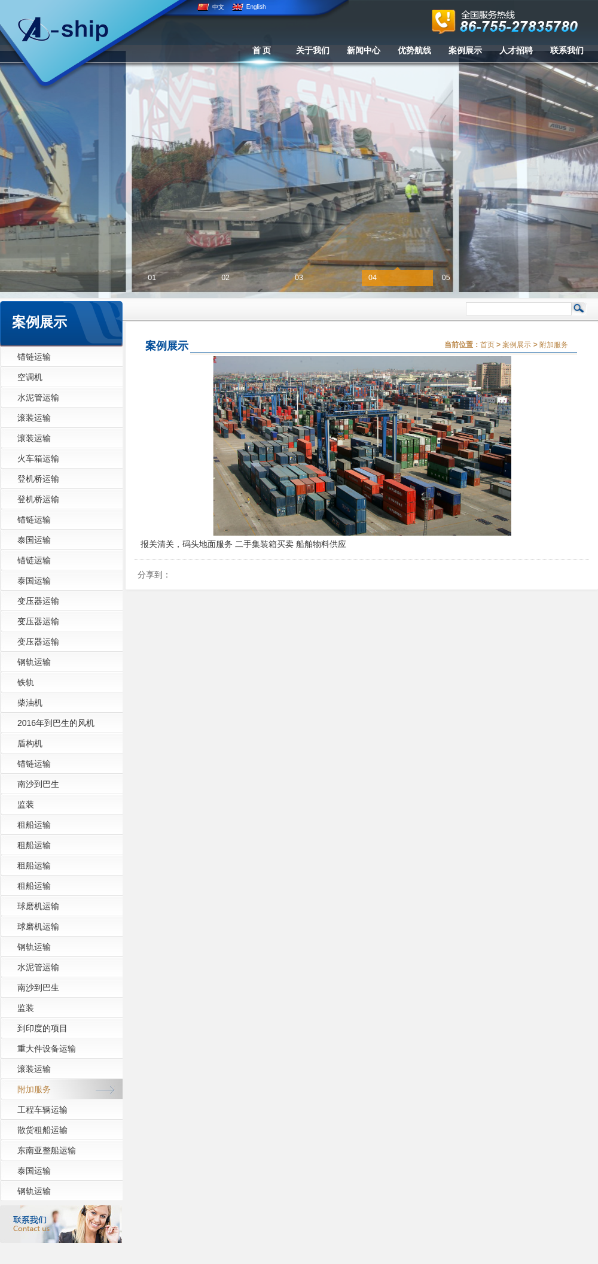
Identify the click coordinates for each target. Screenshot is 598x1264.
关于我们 (312, 50)
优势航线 (414, 50)
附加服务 (553, 345)
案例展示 (465, 50)
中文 (210, 7)
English (249, 7)
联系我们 (567, 50)
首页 (487, 345)
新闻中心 (363, 50)
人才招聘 (516, 50)
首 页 (261, 50)
